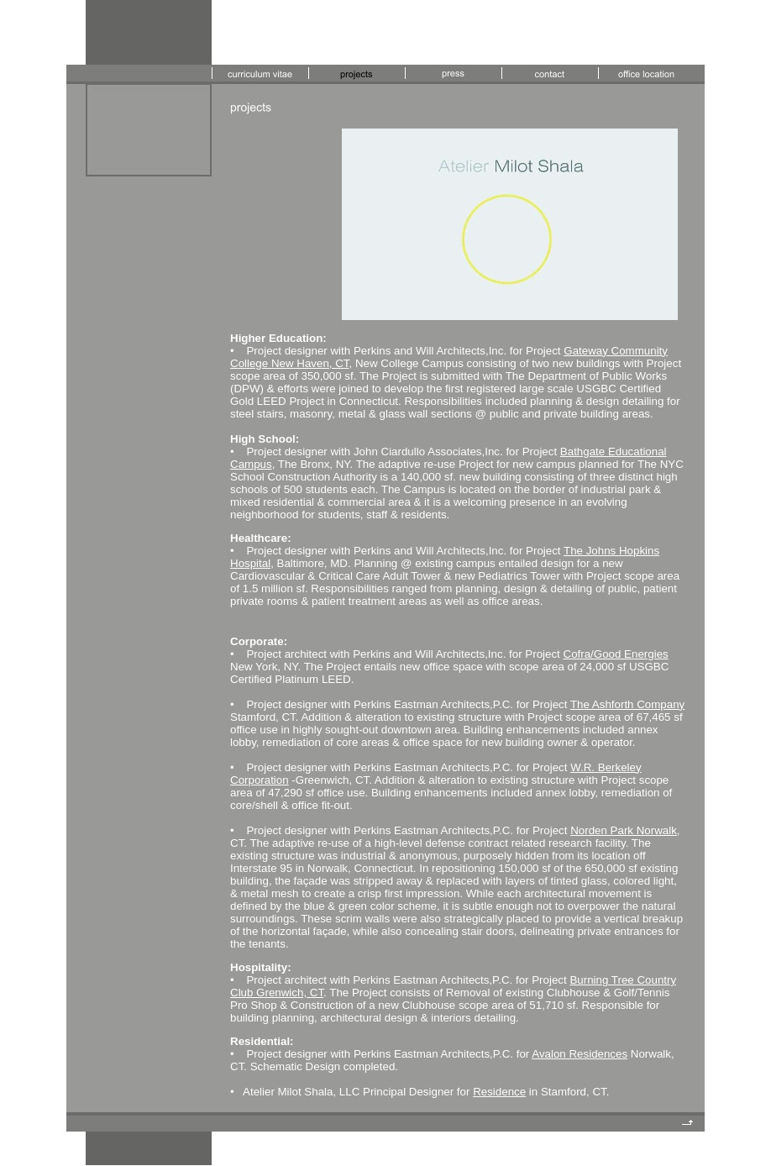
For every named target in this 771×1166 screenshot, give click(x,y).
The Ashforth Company (627, 704)
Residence (499, 1091)
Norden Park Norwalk (623, 830)
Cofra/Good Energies (616, 654)
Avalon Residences (579, 1054)
